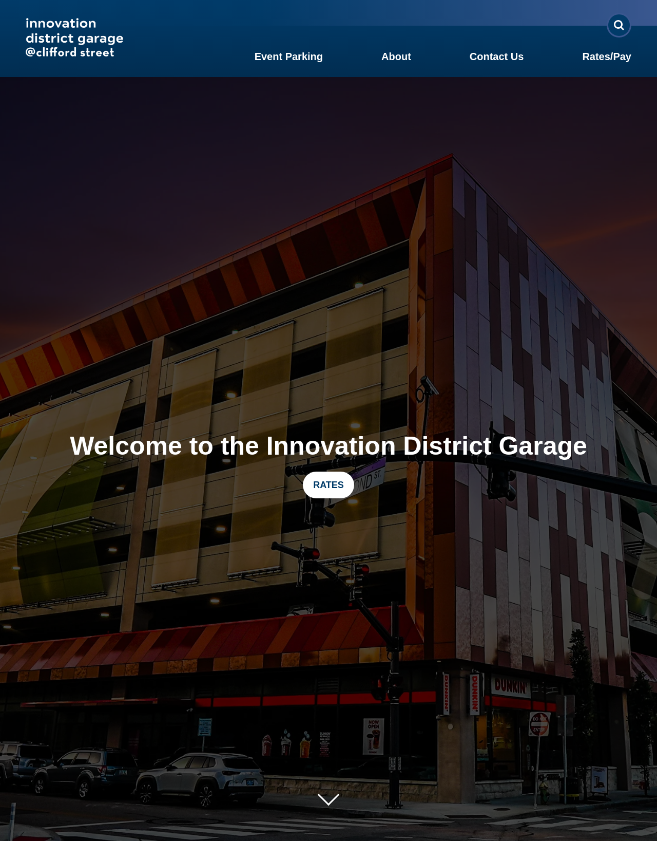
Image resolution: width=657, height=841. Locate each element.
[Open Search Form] (619, 25)
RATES (328, 485)
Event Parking (289, 56)
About (396, 56)
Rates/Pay (606, 56)
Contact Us (497, 56)
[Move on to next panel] (328, 794)
